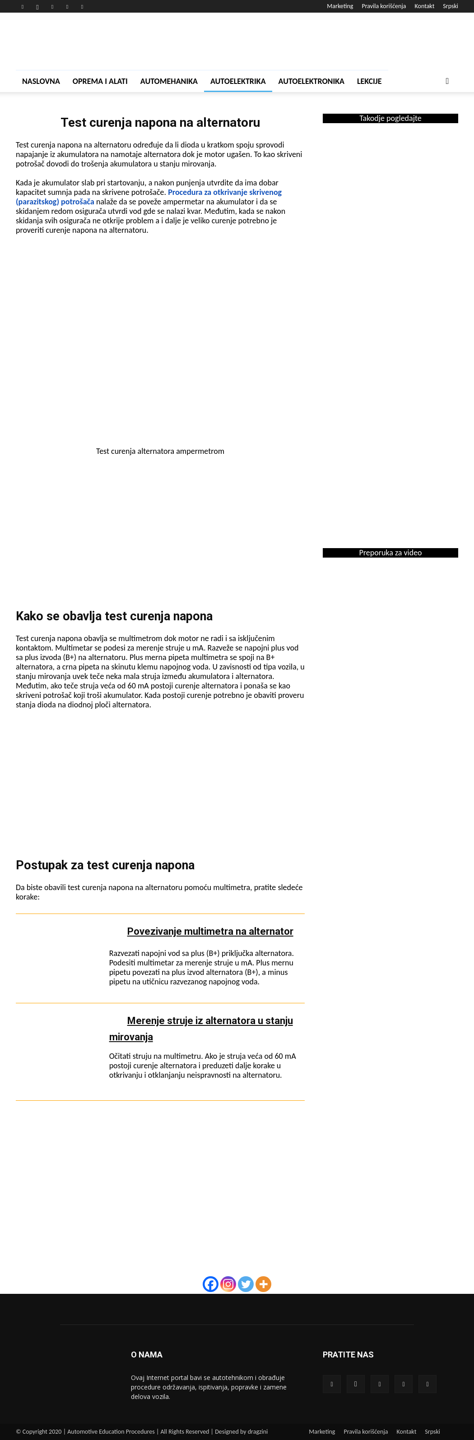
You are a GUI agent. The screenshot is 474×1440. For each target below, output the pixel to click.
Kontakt (425, 6)
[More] (263, 1284)
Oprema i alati (100, 81)
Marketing (340, 6)
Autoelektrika (238, 81)
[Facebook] (210, 1284)
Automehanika (169, 81)
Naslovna (41, 81)
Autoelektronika (311, 81)
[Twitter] (246, 1284)
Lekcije (369, 81)
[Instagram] (228, 1284)
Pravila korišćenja (384, 6)
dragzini (258, 1431)
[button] (447, 81)
